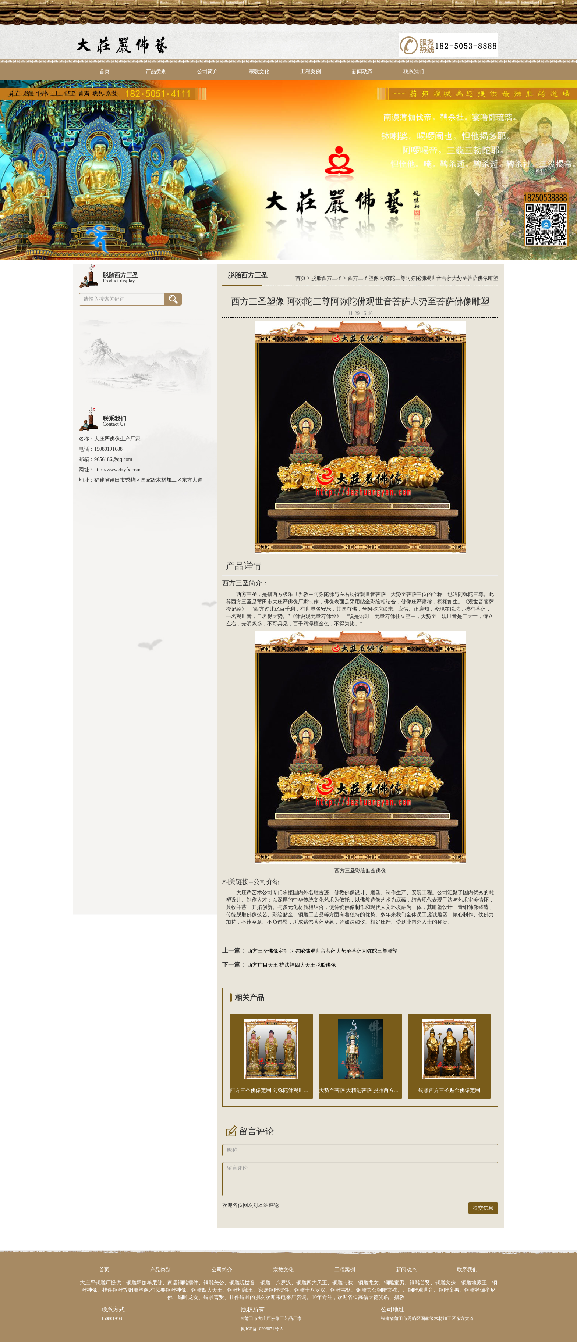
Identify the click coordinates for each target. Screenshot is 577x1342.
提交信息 (483, 1208)
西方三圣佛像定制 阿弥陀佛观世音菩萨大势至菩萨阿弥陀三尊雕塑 (322, 951)
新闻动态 (362, 71)
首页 (104, 71)
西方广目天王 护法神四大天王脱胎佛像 (291, 965)
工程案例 (310, 71)
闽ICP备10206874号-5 (262, 1328)
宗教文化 (259, 71)
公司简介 (207, 71)
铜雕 (303, 914)
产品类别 (156, 71)
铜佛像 (470, 907)
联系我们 (413, 71)
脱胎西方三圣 (326, 278)
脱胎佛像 (246, 914)
